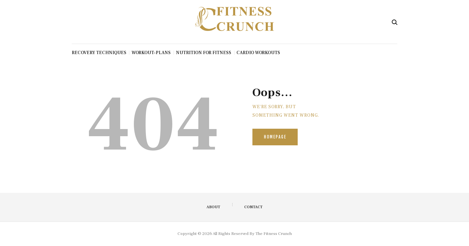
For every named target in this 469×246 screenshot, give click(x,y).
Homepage (275, 136)
